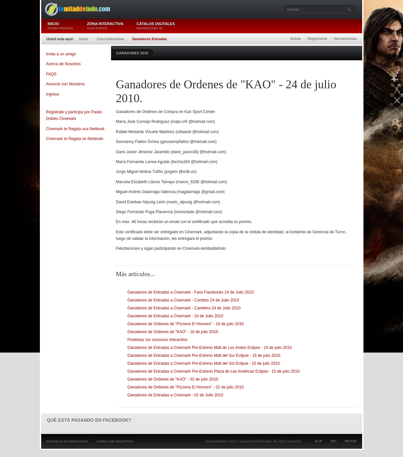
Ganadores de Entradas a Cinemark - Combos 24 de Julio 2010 (183, 300)
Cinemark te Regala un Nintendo (74, 138)
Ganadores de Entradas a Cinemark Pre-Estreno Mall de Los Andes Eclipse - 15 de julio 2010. (210, 347)
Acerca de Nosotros (63, 64)
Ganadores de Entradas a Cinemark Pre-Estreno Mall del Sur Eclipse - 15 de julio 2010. (204, 355)
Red (333, 441)
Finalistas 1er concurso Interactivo (157, 339)
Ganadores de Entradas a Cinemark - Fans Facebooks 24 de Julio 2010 (191, 292)
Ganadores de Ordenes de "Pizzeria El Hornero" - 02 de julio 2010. (186, 387)
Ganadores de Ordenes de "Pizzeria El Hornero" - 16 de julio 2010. (186, 324)
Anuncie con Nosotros (65, 84)
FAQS (51, 74)
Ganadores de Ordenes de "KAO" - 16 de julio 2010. (173, 331)
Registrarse (317, 39)
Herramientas (345, 39)
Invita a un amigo (61, 54)
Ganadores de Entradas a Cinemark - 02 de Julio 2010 (175, 395)
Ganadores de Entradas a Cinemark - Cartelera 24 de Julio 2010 (184, 308)
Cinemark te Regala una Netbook (75, 129)
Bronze (351, 441)
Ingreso (52, 94)
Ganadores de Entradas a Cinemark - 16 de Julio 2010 (175, 316)
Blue (319, 441)
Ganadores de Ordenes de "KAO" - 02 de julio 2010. (173, 379)
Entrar (296, 39)
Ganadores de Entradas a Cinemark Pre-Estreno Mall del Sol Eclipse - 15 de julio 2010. (204, 363)
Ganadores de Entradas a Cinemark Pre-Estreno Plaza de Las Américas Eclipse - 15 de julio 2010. (214, 371)
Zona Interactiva (110, 39)
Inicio (83, 39)
